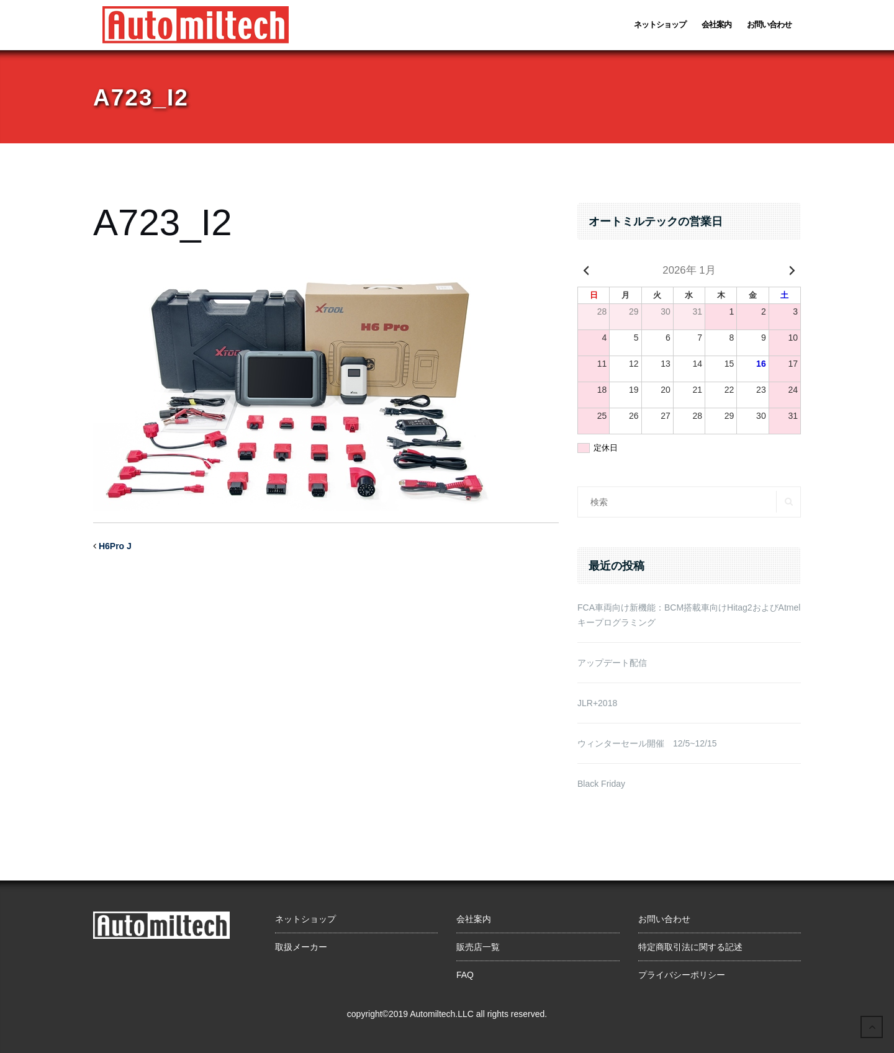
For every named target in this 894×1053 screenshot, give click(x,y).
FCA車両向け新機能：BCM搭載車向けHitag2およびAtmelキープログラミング (688, 615)
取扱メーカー (301, 947)
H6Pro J (115, 546)
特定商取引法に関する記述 (690, 947)
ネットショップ (660, 24)
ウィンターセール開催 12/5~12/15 (646, 743)
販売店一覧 (478, 947)
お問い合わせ (769, 24)
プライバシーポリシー (681, 975)
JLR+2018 (597, 703)
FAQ (465, 975)
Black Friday (601, 784)
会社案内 (716, 24)
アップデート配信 (612, 663)
